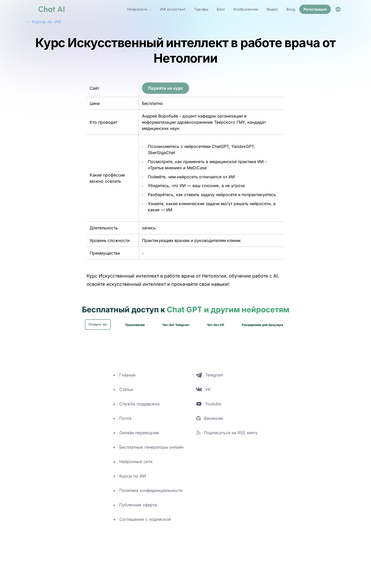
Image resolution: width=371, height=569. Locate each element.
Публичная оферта (138, 510)
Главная (127, 380)
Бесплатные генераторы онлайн (151, 452)
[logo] (45, 9)
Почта (125, 423)
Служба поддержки (139, 409)
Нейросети (139, 9)
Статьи (126, 394)
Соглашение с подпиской (145, 524)
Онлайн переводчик (139, 438)
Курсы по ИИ (132, 481)
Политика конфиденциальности (150, 495)
